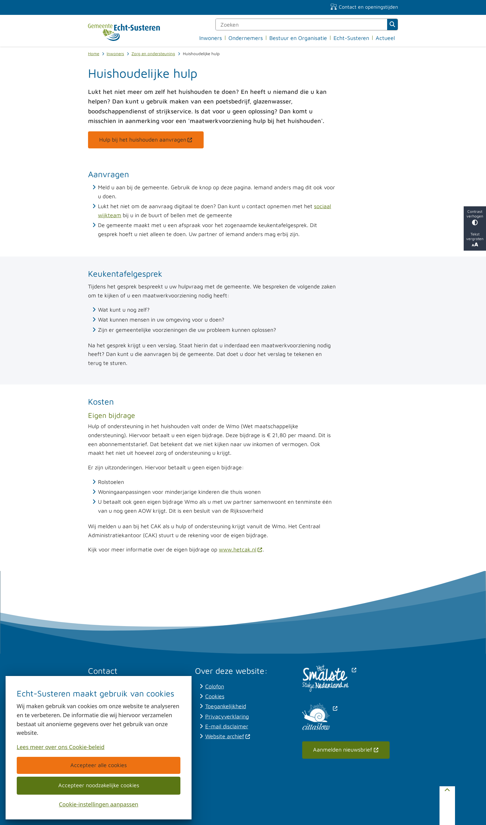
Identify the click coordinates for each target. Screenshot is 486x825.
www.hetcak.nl (241, 549)
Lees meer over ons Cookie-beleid (60, 747)
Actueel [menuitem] (385, 38)
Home (93, 53)
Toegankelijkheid (225, 706)
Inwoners (115, 53)
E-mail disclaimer (226, 726)
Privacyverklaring (227, 716)
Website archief (227, 736)
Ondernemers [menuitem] (245, 38)
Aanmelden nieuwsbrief (345, 749)
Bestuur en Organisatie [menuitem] (298, 38)
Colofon (214, 686)
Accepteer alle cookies (98, 765)
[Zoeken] (301, 24)
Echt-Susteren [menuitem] (351, 38)
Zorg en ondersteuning (153, 53)
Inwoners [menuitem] (210, 38)
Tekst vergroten (475, 240)
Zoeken (392, 24)
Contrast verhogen (475, 217)
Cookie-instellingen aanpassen (98, 804)
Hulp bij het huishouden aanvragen (145, 139)
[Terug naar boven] (447, 805)
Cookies (214, 696)
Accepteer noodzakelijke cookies (98, 785)
